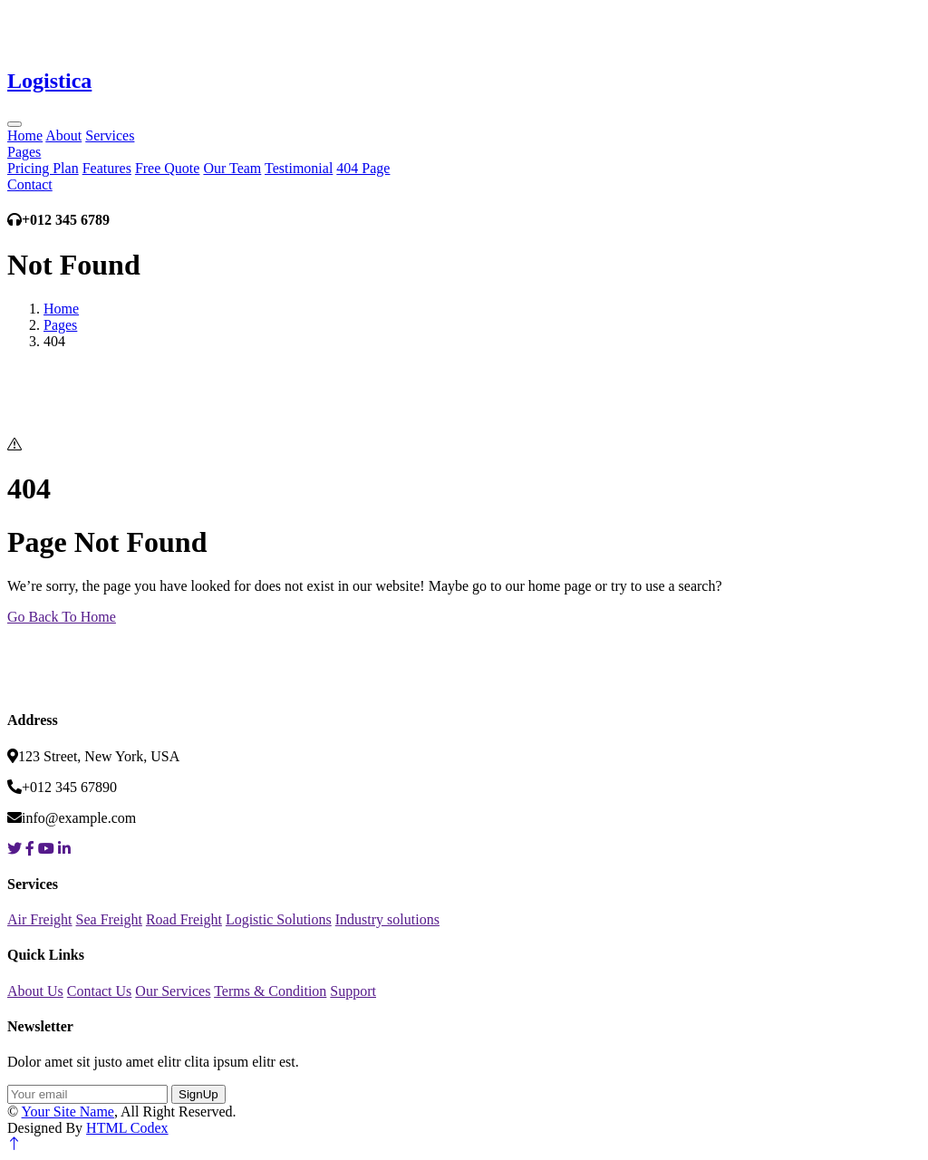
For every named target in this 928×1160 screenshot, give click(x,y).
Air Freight (39, 919)
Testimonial (299, 168)
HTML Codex (127, 1128)
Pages (24, 152)
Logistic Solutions (279, 919)
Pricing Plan (43, 168)
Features (106, 168)
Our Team (232, 168)
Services (109, 135)
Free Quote (167, 168)
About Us (35, 991)
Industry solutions (387, 919)
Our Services (172, 991)
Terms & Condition (270, 991)
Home (25, 135)
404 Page (363, 168)
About (63, 135)
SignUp (198, 1094)
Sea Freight (109, 919)
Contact (30, 184)
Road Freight (184, 919)
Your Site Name (68, 1111)
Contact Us (99, 991)
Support (353, 991)
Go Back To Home (61, 616)
